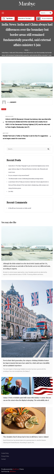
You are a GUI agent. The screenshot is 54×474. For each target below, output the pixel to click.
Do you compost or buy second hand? (18, 175)
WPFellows (13, 471)
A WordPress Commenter (15, 208)
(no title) (10, 191)
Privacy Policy (5, 456)
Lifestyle (4, 109)
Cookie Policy (5, 453)
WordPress (16, 469)
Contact (3, 459)
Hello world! (28, 208)
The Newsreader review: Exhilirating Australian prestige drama (25, 178)
